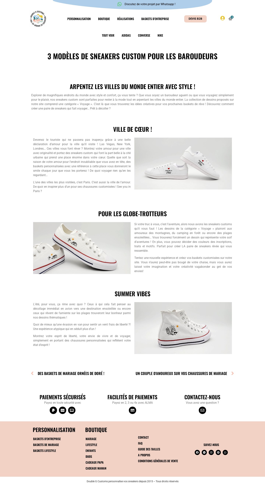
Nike (160, 35)
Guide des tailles (149, 449)
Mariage (91, 439)
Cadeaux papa (95, 462)
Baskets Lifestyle (44, 450)
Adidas (126, 35)
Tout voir (108, 35)
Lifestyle (91, 444)
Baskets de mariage (46, 444)
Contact (143, 437)
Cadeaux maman (96, 468)
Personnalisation (79, 19)
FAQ (140, 443)
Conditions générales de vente (158, 461)
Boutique (104, 19)
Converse (144, 35)
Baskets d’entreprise (155, 19)
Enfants (91, 450)
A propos (144, 455)
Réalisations (125, 19)
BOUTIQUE (96, 429)
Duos (89, 456)
